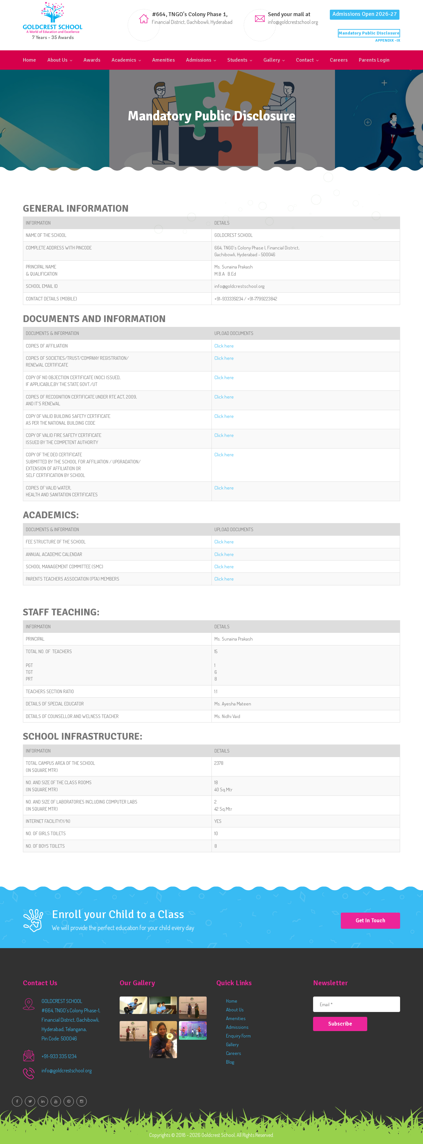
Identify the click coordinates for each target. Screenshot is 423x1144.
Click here (224, 346)
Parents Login (374, 60)
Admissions (198, 60)
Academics (124, 60)
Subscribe (340, 1023)
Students (237, 60)
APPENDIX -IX (387, 40)
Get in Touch (370, 920)
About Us (57, 60)
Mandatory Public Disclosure (369, 33)
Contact (305, 60)
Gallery (271, 60)
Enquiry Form (238, 1036)
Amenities (163, 60)
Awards (92, 60)
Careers (339, 60)
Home (29, 60)
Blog (230, 1062)
